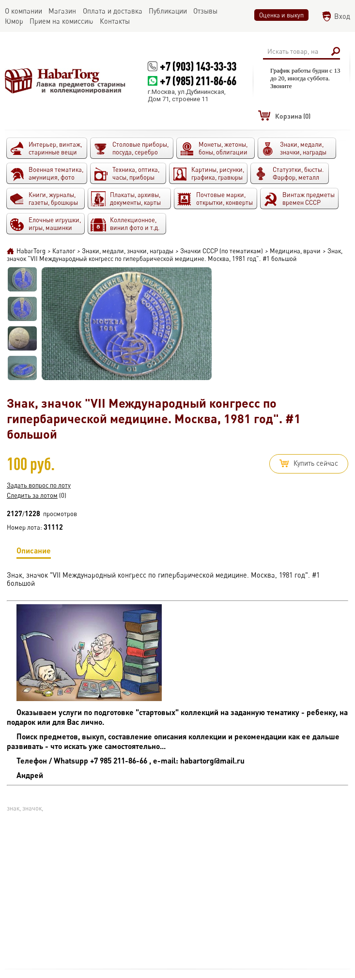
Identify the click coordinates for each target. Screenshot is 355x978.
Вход (342, 16)
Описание (33, 552)
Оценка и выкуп (281, 15)
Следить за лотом (32, 495)
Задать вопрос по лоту (39, 485)
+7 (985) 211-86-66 (198, 81)
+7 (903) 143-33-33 (198, 66)
